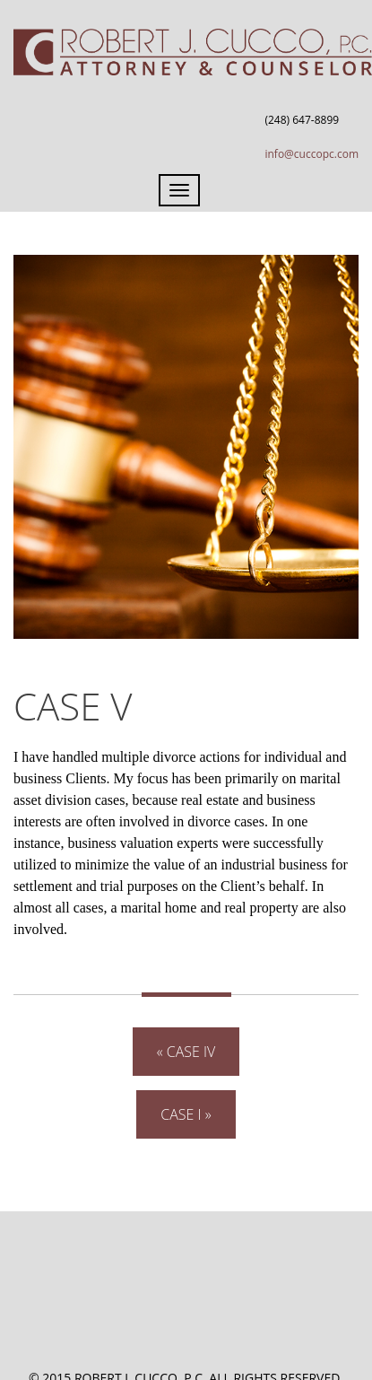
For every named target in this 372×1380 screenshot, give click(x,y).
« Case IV (186, 1051)
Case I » (185, 1114)
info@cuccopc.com (311, 154)
